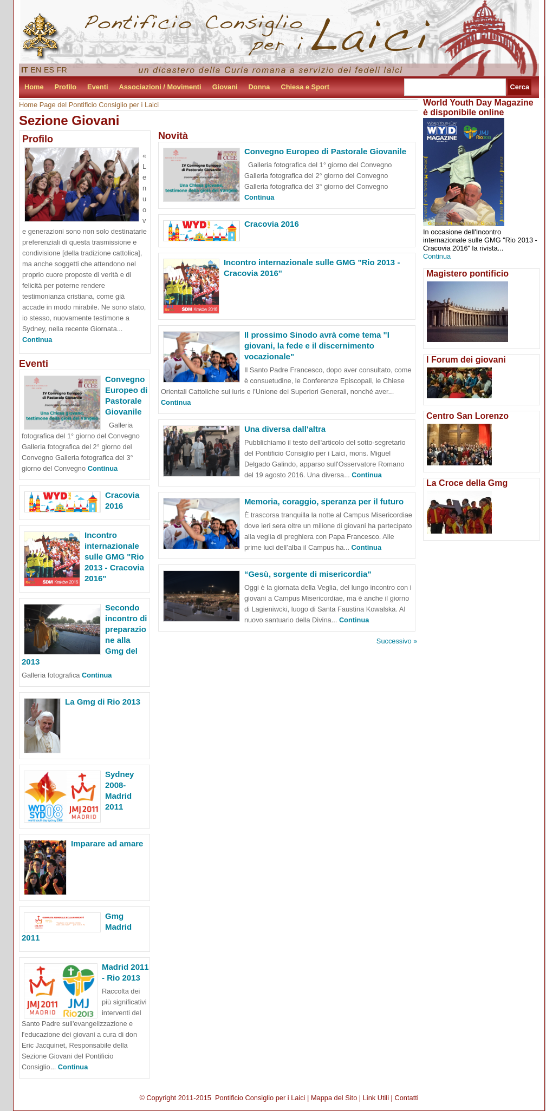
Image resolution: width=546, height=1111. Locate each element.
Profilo (66, 87)
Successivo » (396, 641)
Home (34, 87)
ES (49, 69)
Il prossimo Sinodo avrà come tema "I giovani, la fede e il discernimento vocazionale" (316, 345)
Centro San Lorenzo (467, 415)
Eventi (97, 87)
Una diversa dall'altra (285, 428)
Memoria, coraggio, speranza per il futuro (324, 501)
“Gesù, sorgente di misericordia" (308, 573)
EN (36, 69)
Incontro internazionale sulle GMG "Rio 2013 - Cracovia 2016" (114, 556)
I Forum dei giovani (466, 359)
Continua (37, 340)
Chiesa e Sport (305, 87)
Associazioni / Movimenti (160, 87)
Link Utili (376, 1098)
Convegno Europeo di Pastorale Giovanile (325, 151)
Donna (259, 87)
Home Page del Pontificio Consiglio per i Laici (89, 105)
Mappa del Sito (334, 1098)
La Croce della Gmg (467, 483)
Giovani (225, 87)
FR (62, 69)
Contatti (407, 1098)
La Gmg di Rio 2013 (102, 701)
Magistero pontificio (467, 273)
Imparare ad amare (107, 843)
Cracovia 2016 (271, 223)
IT (24, 69)
